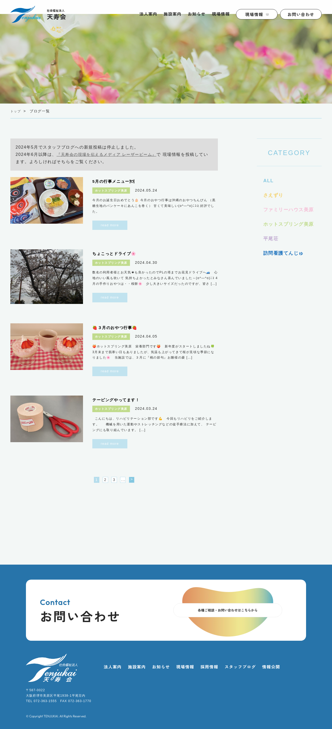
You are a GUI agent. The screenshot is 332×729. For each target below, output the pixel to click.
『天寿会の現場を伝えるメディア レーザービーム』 (110, 154)
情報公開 (271, 668)
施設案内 (173, 14)
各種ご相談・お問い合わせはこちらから (227, 612)
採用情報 (209, 668)
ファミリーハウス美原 (291, 209)
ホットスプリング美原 (291, 224)
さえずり (274, 195)
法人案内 (148, 14)
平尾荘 (271, 238)
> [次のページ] (137, 480)
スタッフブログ (240, 668)
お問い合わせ (300, 14)
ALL (269, 180)
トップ (16, 111)
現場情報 (221, 14)
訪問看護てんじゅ (285, 253)
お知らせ (197, 14)
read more (110, 225)
